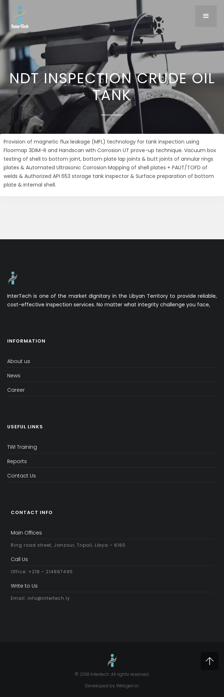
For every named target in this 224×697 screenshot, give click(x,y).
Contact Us (21, 475)
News (13, 375)
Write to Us (24, 585)
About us (18, 361)
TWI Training (22, 447)
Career (16, 390)
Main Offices (26, 532)
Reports (17, 461)
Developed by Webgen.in (112, 686)
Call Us (19, 559)
